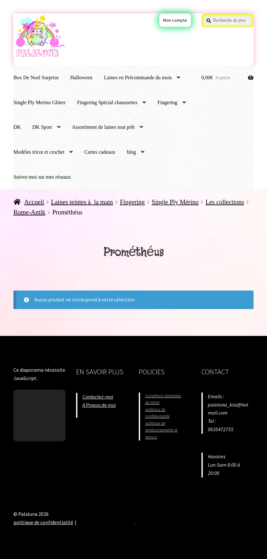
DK (17, 127)
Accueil (34, 202)
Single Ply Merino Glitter (39, 102)
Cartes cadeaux (99, 152)
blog (131, 152)
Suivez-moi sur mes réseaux (42, 177)
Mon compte (175, 20)
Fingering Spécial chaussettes (107, 102)
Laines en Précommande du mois (138, 77)
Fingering (167, 102)
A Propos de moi (99, 405)
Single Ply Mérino (175, 202)
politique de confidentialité (43, 522)
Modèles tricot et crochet (39, 152)
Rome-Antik (29, 212)
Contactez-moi (97, 396)
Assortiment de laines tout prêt (103, 127)
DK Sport (42, 127)
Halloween (81, 77)
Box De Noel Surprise (36, 77)
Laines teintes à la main (82, 202)
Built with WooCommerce (106, 522)
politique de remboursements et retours (161, 430)
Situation (91, 413)
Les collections (225, 202)
